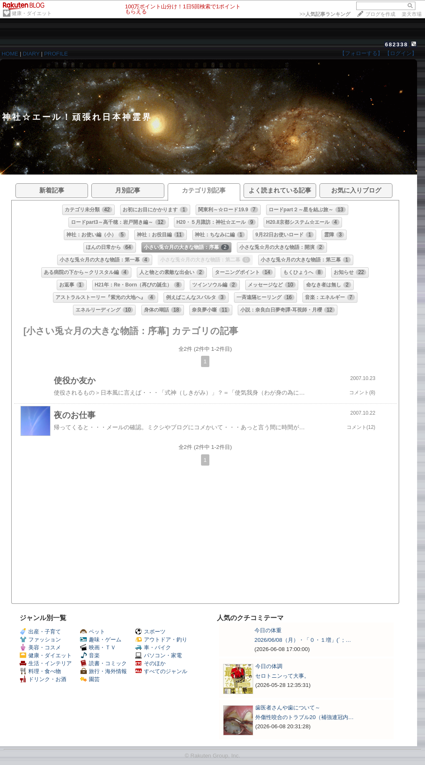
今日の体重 (268, 630)
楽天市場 (412, 14)
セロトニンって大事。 (282, 676)
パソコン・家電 (158, 655)
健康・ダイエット (32, 13)
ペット (92, 631)
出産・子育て (40, 631)
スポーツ (150, 631)
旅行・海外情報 (103, 671)
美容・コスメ (40, 647)
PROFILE (56, 54)
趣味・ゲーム (100, 639)
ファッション (40, 639)
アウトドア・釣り (161, 639)
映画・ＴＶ (98, 647)
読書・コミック (103, 663)
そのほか (150, 663)
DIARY (31, 54)
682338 (396, 44)
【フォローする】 (361, 53)
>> (324, 14)
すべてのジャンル (161, 671)
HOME (10, 54)
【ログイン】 (401, 53)
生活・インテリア (46, 663)
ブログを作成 (380, 14)
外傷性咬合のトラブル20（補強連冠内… (304, 717)
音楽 (90, 655)
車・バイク (153, 647)
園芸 (90, 679)
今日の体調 (268, 666)
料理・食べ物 (40, 671)
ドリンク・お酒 (43, 679)
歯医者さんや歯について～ (287, 707)
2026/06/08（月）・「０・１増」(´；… (302, 640)
